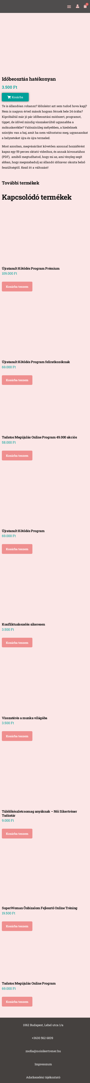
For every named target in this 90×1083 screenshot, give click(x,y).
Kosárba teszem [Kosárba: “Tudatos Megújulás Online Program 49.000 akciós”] (17, 455)
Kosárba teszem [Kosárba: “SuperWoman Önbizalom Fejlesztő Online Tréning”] (17, 926)
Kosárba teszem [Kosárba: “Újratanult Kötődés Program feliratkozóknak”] (17, 380)
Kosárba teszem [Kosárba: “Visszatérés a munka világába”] (17, 736)
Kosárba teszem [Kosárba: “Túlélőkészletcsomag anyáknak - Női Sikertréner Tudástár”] (17, 834)
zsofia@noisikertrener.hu (43, 1051)
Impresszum (43, 1064)
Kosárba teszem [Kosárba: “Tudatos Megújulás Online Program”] (17, 1002)
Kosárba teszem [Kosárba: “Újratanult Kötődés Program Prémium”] (17, 286)
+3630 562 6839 (42, 1038)
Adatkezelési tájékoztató (43, 1077)
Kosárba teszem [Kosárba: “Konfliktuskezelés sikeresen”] (17, 643)
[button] (69, 6)
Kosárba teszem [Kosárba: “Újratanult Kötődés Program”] (17, 549)
